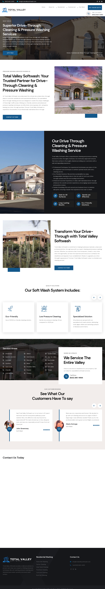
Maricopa (29, 356)
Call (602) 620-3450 (79, 561)
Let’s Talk (10, 49)
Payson (29, 366)
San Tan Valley (52, 353)
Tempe (50, 366)
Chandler (8, 366)
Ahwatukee (8, 350)
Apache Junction (10, 353)
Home (31, 8)
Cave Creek (8, 363)
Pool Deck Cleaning (42, 566)
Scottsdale (51, 356)
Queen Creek (52, 350)
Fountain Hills (9, 369)
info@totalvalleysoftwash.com (26, 1)
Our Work (64, 8)
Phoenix (29, 369)
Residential (46, 7)
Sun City (50, 360)
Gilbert (29, 350)
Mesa (28, 360)
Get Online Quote (76, 7)
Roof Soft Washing (41, 571)
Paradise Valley (31, 363)
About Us (38, 7)
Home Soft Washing (42, 558)
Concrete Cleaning (41, 569)
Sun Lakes (51, 363)
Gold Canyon (30, 353)
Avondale (8, 356)
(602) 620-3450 (8, 1)
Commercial (56, 7)
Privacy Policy (57, 585)
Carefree (8, 360)
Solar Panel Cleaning (42, 563)
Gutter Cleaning (41, 560)
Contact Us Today (12, 113)
